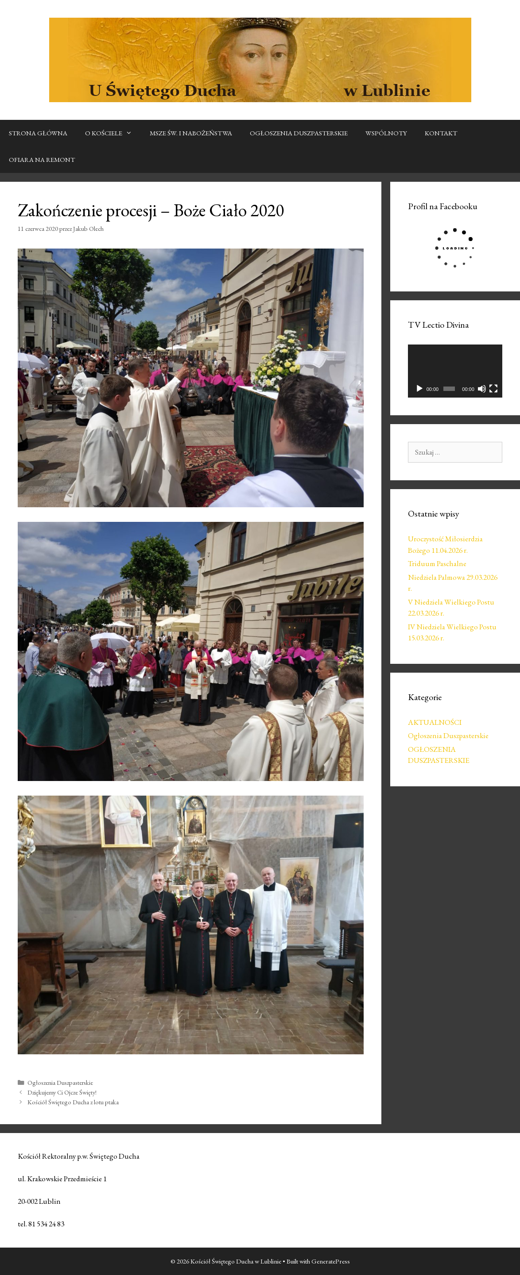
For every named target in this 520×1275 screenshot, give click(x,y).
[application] (455, 371)
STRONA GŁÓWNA (38, 133)
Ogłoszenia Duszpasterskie (60, 1082)
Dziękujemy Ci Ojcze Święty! (62, 1092)
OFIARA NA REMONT (42, 159)
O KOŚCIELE (113, 133)
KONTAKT (441, 133)
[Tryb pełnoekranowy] (493, 388)
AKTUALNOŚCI (435, 722)
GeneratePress (330, 1261)
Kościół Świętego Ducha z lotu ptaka (73, 1102)
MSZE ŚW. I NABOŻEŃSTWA (191, 133)
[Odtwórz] (419, 388)
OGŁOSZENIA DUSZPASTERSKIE (299, 133)
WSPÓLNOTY (386, 133)
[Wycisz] (481, 388)
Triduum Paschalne (437, 563)
